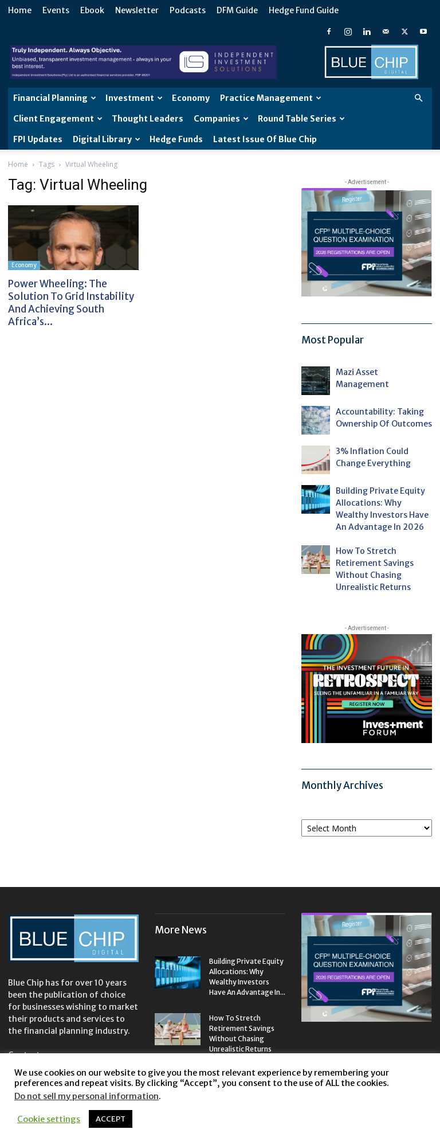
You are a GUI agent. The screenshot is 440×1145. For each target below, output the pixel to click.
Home (20, 10)
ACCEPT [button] (110, 1119)
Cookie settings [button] (48, 1119)
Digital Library (106, 139)
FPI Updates (37, 139)
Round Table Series (301, 119)
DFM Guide (237, 10)
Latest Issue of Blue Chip (265, 139)
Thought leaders (147, 119)
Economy (191, 98)
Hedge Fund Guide (304, 10)
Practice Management (270, 98)
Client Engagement (58, 119)
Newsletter (137, 10)
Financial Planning (54, 98)
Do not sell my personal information (86, 1096)
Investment (134, 98)
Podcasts (188, 10)
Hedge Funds (176, 139)
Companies (221, 119)
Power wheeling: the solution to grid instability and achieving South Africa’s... (71, 303)
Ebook (92, 10)
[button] (418, 98)
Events (55, 10)
